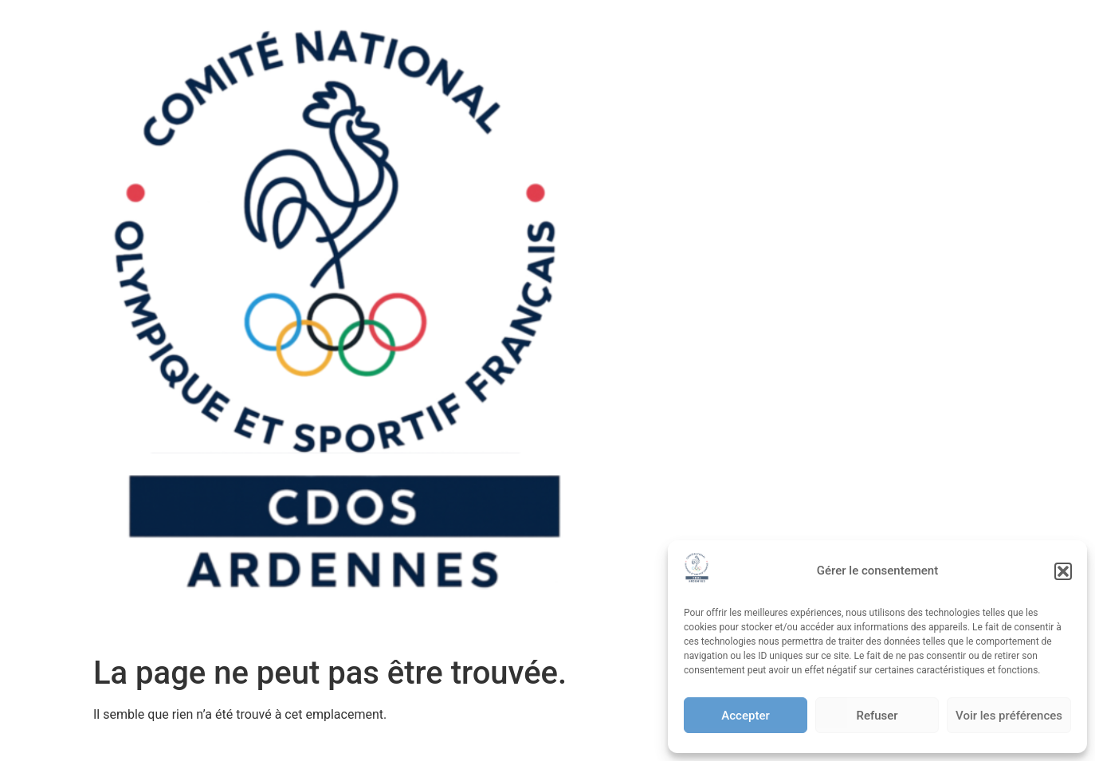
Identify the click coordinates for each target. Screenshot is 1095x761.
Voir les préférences (1009, 715)
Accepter (745, 715)
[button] (1063, 571)
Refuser (876, 715)
